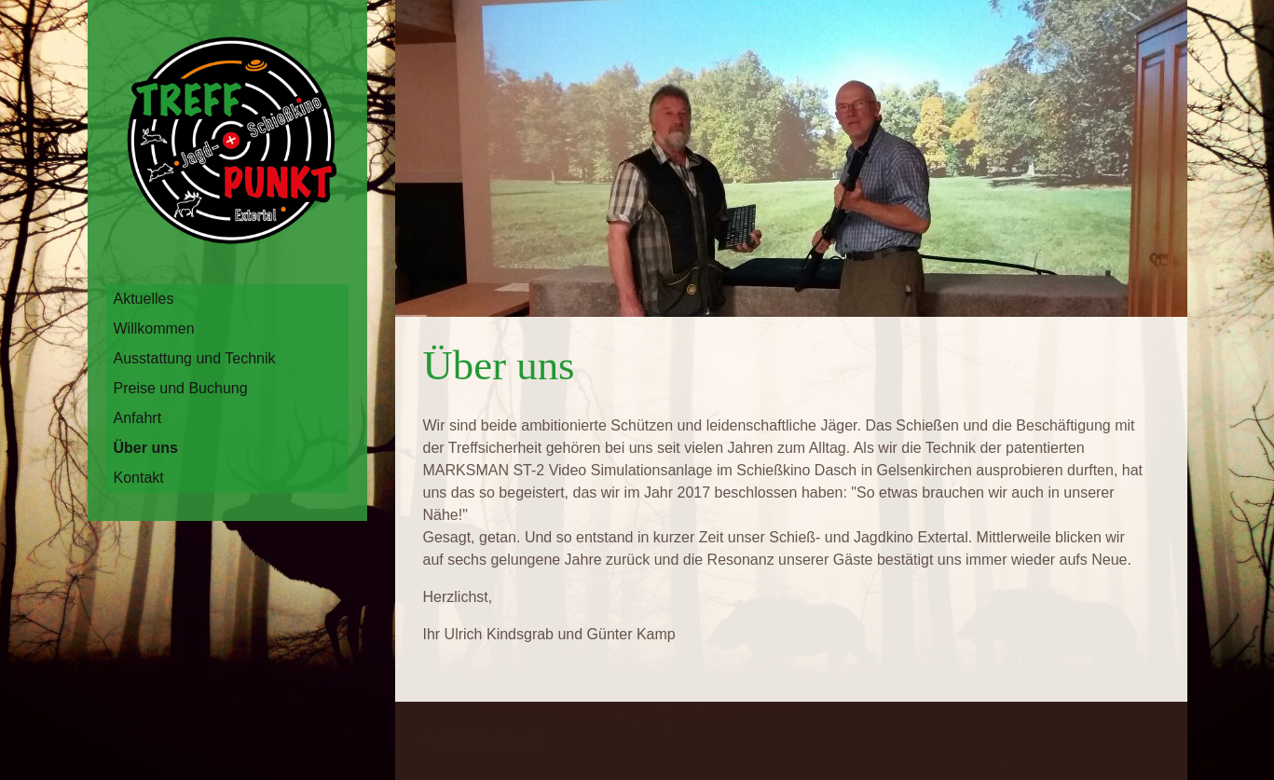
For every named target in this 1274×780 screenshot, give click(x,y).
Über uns (146, 448)
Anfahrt (138, 418)
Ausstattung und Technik (195, 358)
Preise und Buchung (181, 388)
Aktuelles (144, 299)
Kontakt (139, 478)
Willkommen (154, 328)
